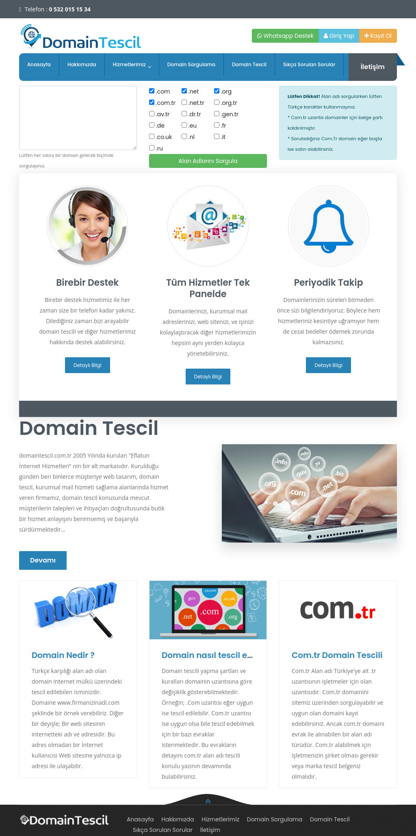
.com (159, 91)
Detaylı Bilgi (88, 365)
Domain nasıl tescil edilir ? (215, 655)
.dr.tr (191, 114)
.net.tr (193, 103)
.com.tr (162, 103)
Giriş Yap (339, 36)
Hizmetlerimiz (132, 64)
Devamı (43, 560)
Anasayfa (39, 64)
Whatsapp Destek (285, 36)
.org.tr (225, 103)
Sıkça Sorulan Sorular (309, 64)
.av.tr (159, 114)
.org (223, 91)
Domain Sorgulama (191, 64)
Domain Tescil (249, 64)
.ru (156, 148)
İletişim (373, 67)
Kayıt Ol (378, 36)
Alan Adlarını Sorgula (207, 161)
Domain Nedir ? (63, 655)
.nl (188, 137)
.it (219, 137)
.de (157, 126)
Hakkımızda (81, 64)
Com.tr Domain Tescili (337, 655)
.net (190, 91)
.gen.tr (226, 114)
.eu (189, 126)
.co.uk (160, 137)
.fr (220, 126)
